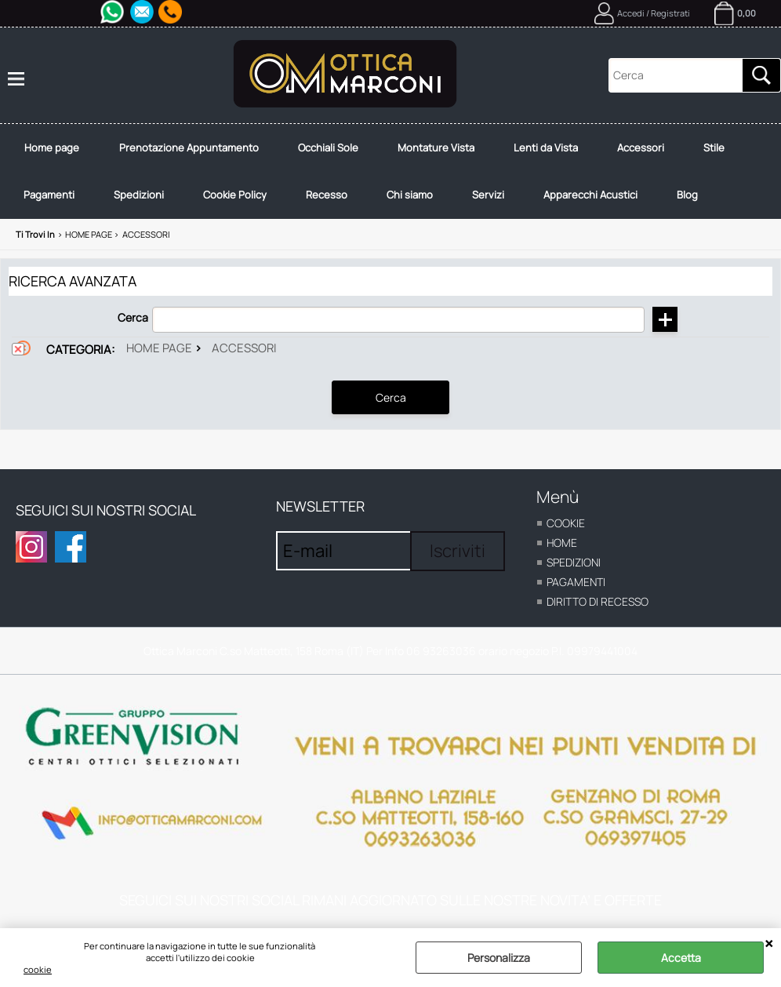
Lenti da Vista (546, 147)
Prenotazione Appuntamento (189, 147)
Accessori (640, 147)
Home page (51, 147)
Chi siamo (410, 195)
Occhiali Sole (328, 147)
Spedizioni (139, 195)
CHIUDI (769, 944)
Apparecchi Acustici (590, 195)
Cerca (133, 317)
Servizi (488, 195)
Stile (714, 147)
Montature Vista (436, 147)
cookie (38, 969)
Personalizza (498, 957)
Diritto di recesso (597, 601)
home (562, 542)
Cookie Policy (235, 195)
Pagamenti (49, 195)
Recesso (326, 195)
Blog (687, 195)
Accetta (681, 957)
